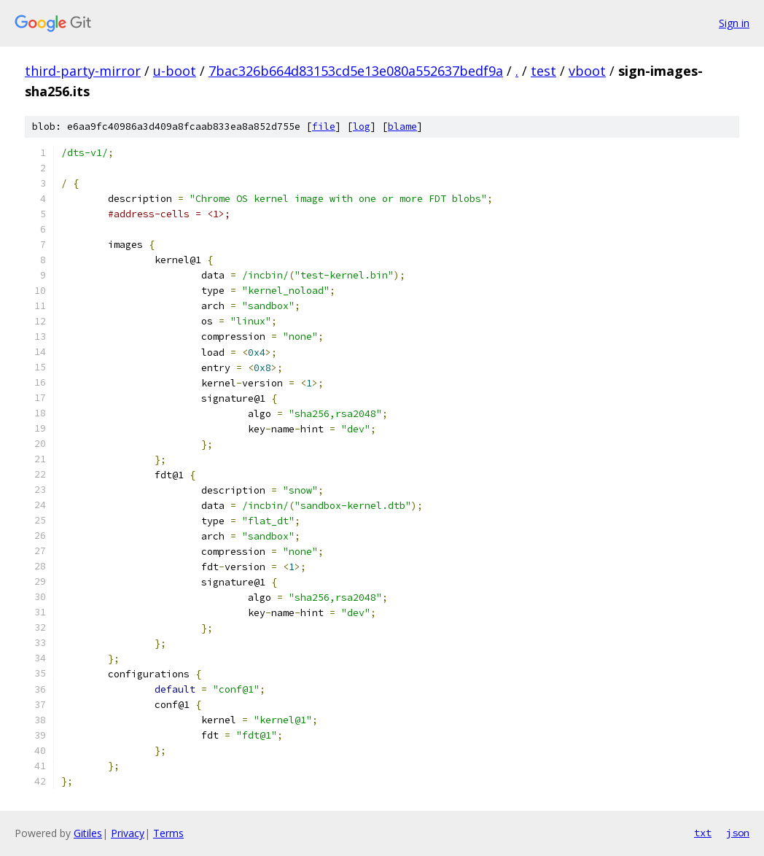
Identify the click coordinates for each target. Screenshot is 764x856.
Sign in (734, 23)
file (323, 126)
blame (402, 126)
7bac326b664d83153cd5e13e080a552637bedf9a (355, 70)
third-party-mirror (83, 70)
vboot (587, 70)
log (361, 126)
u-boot (174, 70)
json (737, 832)
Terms (168, 833)
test (543, 70)
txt (703, 832)
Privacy (127, 833)
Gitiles (88, 833)
